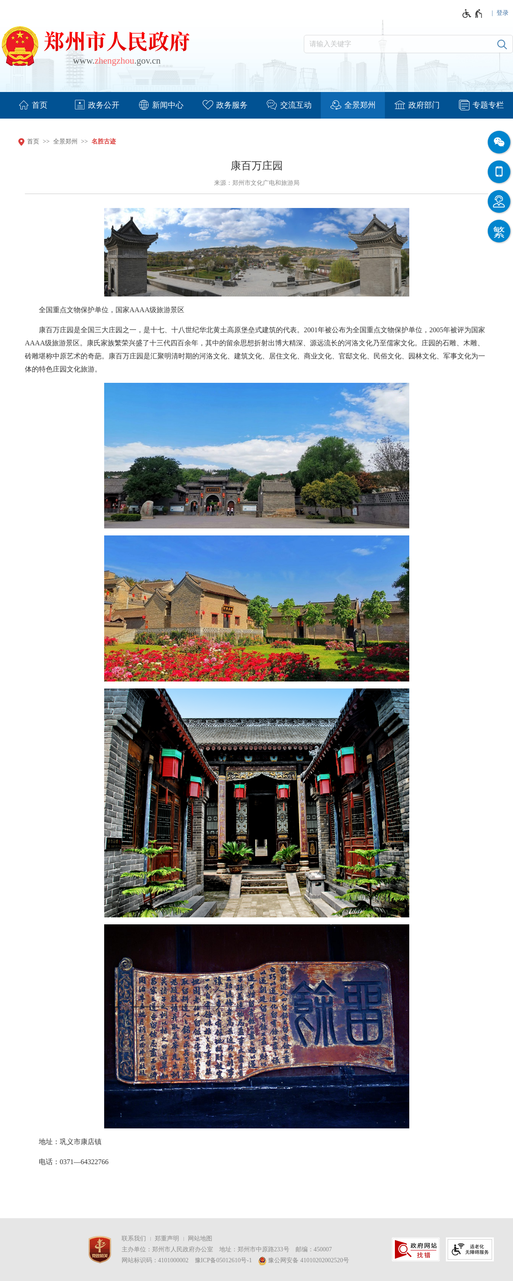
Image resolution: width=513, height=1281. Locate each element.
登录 (502, 13)
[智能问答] (499, 201)
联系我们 (134, 1238)
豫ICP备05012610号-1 (223, 1260)
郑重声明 (167, 1238)
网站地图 (200, 1238)
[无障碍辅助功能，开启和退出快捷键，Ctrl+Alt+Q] (473, 13)
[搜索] (502, 44)
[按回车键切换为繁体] (499, 231)
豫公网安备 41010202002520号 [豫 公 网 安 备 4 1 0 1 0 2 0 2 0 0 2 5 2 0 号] (303, 1261)
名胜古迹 (104, 141)
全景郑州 (65, 141)
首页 (33, 141)
